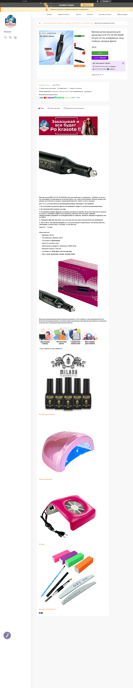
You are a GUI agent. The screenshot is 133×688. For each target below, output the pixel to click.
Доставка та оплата (105, 14)
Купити (100, 53)
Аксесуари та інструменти (47, 609)
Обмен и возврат (122, 14)
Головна (49, 14)
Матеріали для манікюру (47, 414)
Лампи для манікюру (45, 479)
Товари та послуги (63, 14)
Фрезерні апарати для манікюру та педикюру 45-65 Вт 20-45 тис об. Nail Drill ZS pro (68, 23)
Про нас (78, 14)
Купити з (100, 58)
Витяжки (42, 544)
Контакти (90, 14)
